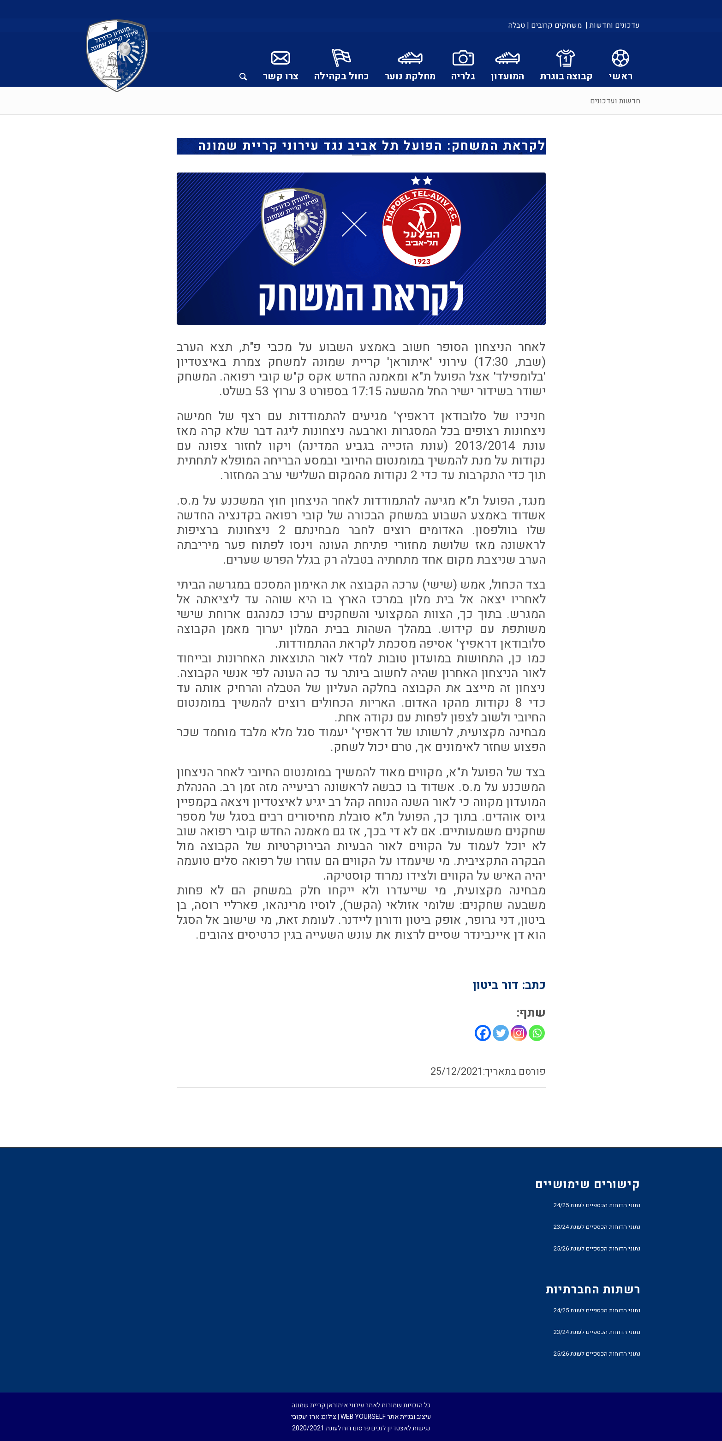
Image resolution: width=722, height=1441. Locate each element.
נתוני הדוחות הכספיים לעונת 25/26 (597, 1248)
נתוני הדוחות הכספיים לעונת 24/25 (597, 1205)
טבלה (516, 25)
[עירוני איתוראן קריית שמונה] (117, 56)
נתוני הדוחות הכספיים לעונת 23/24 (597, 1226)
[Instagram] (519, 1033)
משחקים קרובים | (554, 25)
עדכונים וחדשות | (612, 25)
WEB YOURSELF (363, 1417)
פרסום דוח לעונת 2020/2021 (331, 1428)
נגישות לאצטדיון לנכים (400, 1428)
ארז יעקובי (305, 1417)
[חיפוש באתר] (243, 59)
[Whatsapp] (537, 1033)
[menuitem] (612, 25)
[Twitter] (501, 1033)
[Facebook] (483, 1033)
